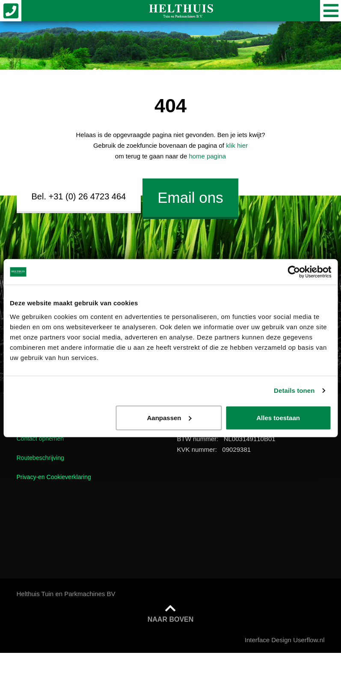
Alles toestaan (278, 417)
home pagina (207, 156)
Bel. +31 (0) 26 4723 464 (79, 196)
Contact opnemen (40, 438)
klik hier (237, 145)
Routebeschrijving (40, 457)
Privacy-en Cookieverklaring (54, 477)
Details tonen (294, 390)
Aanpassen (169, 417)
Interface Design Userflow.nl (285, 639)
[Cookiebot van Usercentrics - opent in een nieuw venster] (293, 272)
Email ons (190, 197)
